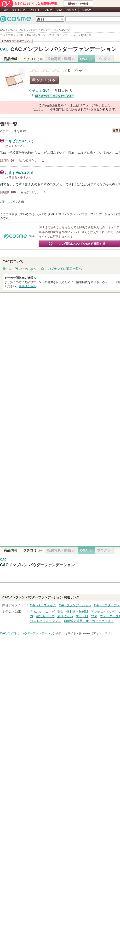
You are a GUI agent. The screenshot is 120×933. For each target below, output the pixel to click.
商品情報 (10, 59)
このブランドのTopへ (21, 268)
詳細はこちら (27, 286)
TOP (5, 9)
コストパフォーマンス (45, 621)
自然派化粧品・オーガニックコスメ (89, 621)
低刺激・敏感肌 (77, 611)
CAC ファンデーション (75, 605)
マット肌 (82, 616)
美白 (60, 611)
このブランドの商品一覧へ (63, 268)
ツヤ (94, 616)
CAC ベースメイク (43, 605)
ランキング (18, 9)
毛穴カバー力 (45, 616)
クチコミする (44, 80)
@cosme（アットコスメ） (96, 633)
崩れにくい (65, 616)
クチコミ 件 (40, 90)
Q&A (59, 9)
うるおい (36, 611)
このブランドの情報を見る (16, 41)
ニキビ (50, 611)
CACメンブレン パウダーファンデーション (64, 49)
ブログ (48, 9)
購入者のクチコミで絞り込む (54, 96)
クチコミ (33, 59)
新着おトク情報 (78, 3)
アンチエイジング (103, 611)
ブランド (34, 9)
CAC (4, 49)
